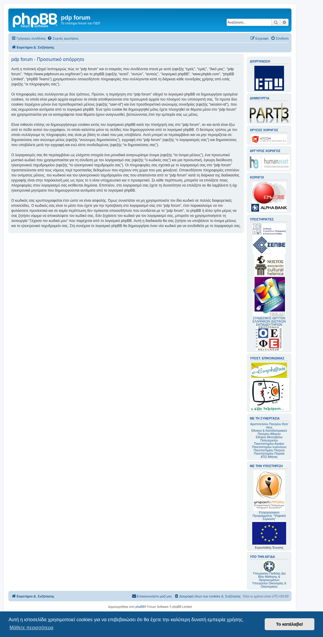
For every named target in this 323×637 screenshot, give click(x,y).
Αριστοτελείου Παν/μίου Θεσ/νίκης (269, 425)
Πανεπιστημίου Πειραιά (269, 453)
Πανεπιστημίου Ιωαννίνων (269, 447)
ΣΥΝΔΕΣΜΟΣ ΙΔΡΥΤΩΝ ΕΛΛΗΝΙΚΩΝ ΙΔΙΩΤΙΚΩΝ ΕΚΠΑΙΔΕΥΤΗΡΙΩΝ (269, 321)
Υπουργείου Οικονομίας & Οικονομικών (269, 585)
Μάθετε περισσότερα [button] (32, 627)
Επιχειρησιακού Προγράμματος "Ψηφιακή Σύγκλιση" (269, 495)
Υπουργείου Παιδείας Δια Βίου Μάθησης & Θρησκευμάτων (269, 577)
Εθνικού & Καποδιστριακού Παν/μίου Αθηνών (269, 432)
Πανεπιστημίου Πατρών (269, 450)
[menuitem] (63, 38)
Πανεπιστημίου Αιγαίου (269, 443)
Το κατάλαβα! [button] (289, 624)
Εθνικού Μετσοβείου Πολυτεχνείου (269, 439)
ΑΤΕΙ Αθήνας (269, 456)
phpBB (139, 606)
